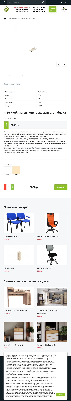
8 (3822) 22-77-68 (39, 7)
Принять (60, 394)
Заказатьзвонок (53, 9)
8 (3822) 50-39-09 (22, 11)
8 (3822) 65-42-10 (39, 11)
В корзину (61, 187)
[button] (58, 64)
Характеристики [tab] (12, 84)
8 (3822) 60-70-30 (22, 9)
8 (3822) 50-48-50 (39, 9)
